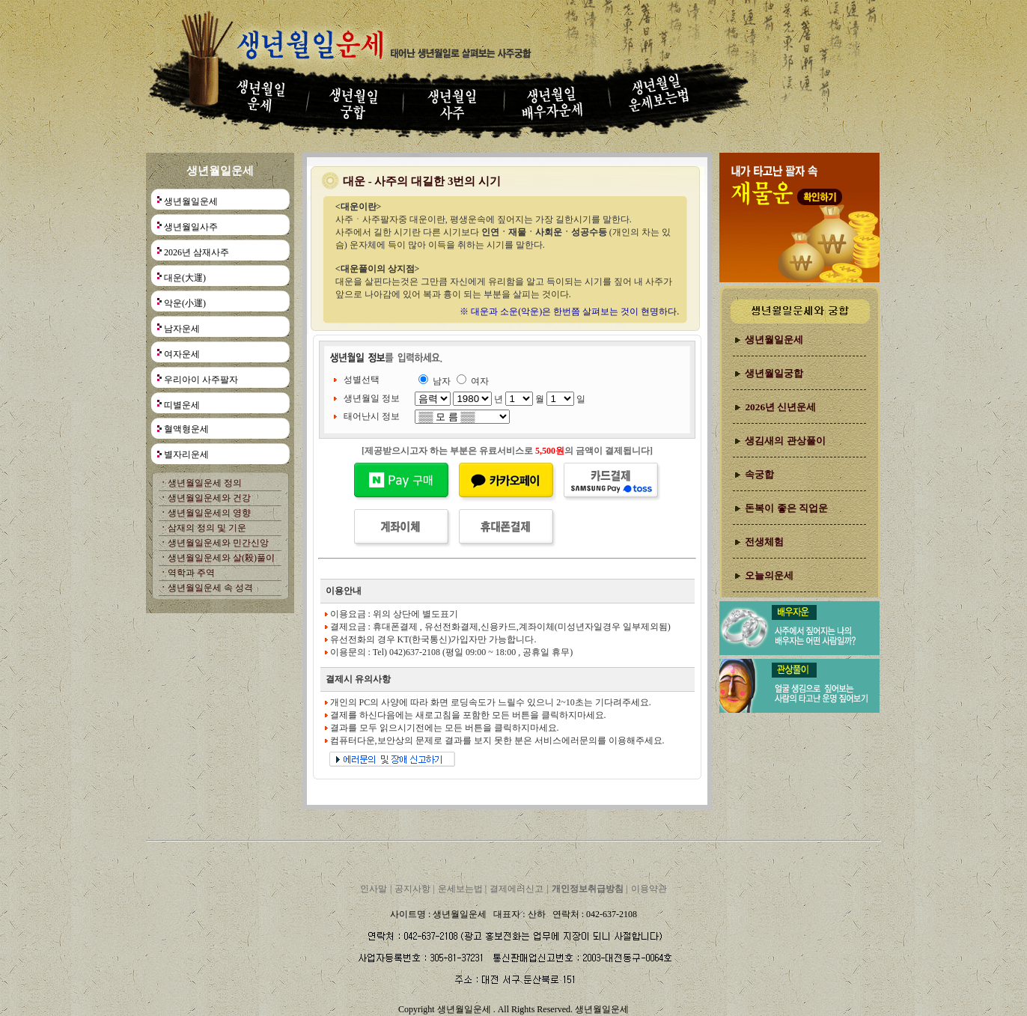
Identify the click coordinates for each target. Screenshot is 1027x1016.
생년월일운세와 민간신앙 (218, 543)
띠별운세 (182, 405)
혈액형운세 (186, 429)
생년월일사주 (191, 227)
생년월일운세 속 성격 (210, 587)
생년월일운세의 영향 (209, 513)
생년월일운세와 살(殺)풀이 (221, 558)
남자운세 (182, 328)
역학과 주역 (191, 573)
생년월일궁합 (774, 373)
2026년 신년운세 (780, 407)
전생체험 (764, 541)
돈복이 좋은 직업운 (786, 508)
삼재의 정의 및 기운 (207, 528)
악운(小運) (185, 303)
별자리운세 (186, 454)
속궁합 (759, 474)
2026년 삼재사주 (196, 252)
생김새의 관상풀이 (785, 440)
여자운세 (182, 354)
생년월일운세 (191, 201)
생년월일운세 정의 (205, 483)
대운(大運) (185, 278)
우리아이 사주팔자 (201, 379)
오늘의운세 (769, 575)
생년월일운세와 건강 (209, 498)
